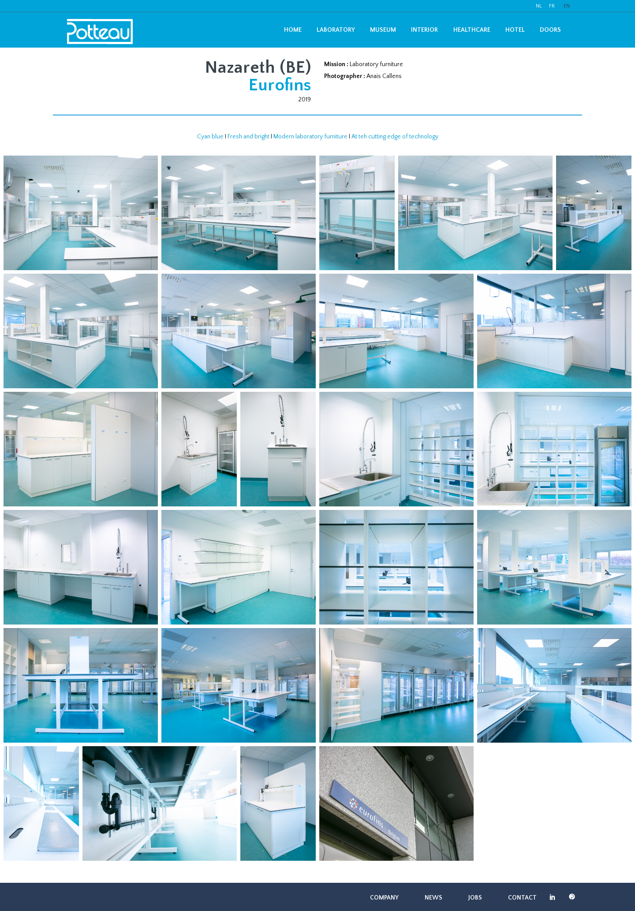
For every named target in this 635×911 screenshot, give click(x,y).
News (433, 897)
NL (539, 6)
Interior (424, 29)
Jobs (475, 897)
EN (567, 6)
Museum (383, 29)
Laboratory (336, 29)
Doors (550, 29)
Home (293, 29)
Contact (522, 897)
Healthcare (471, 29)
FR (552, 6)
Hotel (515, 29)
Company (384, 897)
